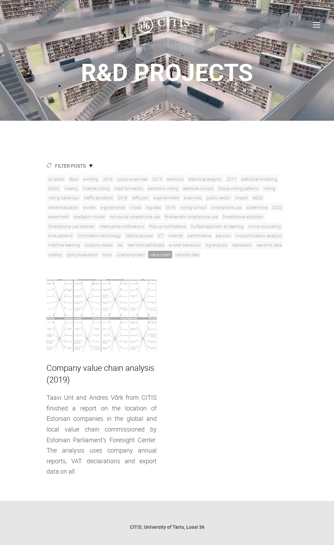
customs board (99, 245)
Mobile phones (139, 235)
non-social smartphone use (135, 216)
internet (176, 235)
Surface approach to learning (217, 226)
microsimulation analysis (259, 235)
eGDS (258, 197)
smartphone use (226, 207)
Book (74, 179)
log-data (153, 207)
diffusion (140, 197)
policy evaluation (82, 254)
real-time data (269, 245)
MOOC (54, 188)
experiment (58, 216)
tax (120, 245)
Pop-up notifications (167, 226)
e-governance (113, 207)
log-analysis (216, 245)
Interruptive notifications (122, 226)
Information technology (99, 235)
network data (187, 254)
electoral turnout (198, 188)
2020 (277, 207)
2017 (231, 179)
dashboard (242, 245)
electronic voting (163, 188)
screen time (257, 207)
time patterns (60, 235)
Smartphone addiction (242, 216)
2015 (157, 179)
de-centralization (63, 207)
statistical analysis (205, 179)
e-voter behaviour (185, 245)
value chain (160, 254)
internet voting (96, 188)
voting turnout (193, 207)
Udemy (71, 188)
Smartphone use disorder (71, 226)
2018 (122, 197)
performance (199, 235)
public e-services (132, 179)
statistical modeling (259, 179)
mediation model (89, 216)
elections (175, 179)
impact (241, 197)
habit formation (128, 188)
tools (107, 254)
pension (223, 235)
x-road (135, 207)
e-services (193, 197)
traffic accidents (98, 197)
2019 (170, 207)
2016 (108, 179)
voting (269, 188)
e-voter (89, 207)
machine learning (64, 245)
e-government (166, 197)
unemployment (131, 254)
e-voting (90, 179)
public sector (218, 197)
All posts (56, 179)
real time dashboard (146, 245)
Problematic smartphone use (191, 216)
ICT (161, 235)
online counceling (264, 226)
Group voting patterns (238, 188)
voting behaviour (63, 197)
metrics (55, 254)
